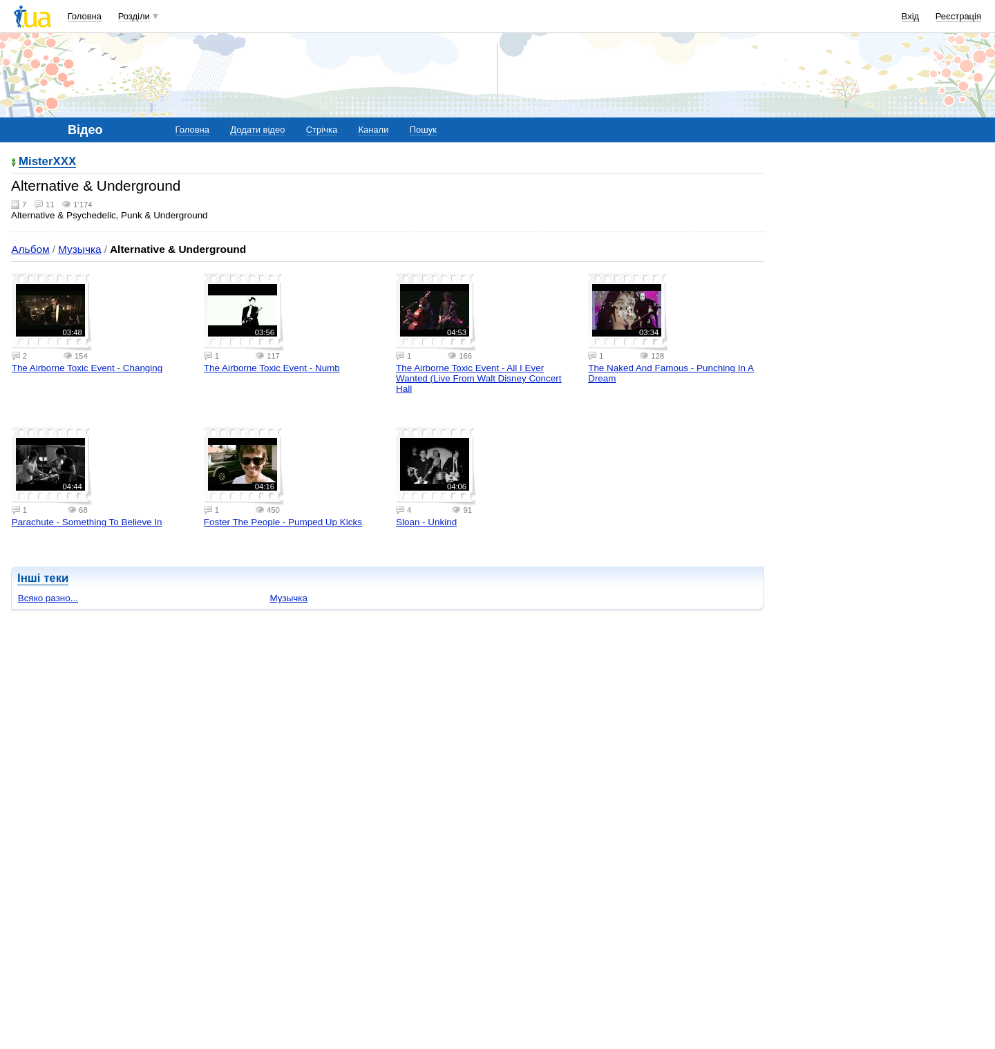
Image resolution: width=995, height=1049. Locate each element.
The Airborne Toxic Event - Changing (87, 368)
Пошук (423, 129)
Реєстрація (958, 16)
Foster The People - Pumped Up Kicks (283, 522)
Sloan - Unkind (426, 522)
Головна (85, 16)
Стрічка (321, 129)
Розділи (134, 16)
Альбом (30, 249)
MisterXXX (47, 162)
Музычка (80, 249)
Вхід (911, 16)
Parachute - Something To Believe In (87, 522)
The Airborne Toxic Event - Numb (272, 368)
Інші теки (42, 578)
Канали (373, 129)
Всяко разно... (48, 598)
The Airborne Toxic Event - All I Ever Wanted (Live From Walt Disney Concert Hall (478, 378)
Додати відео (257, 129)
